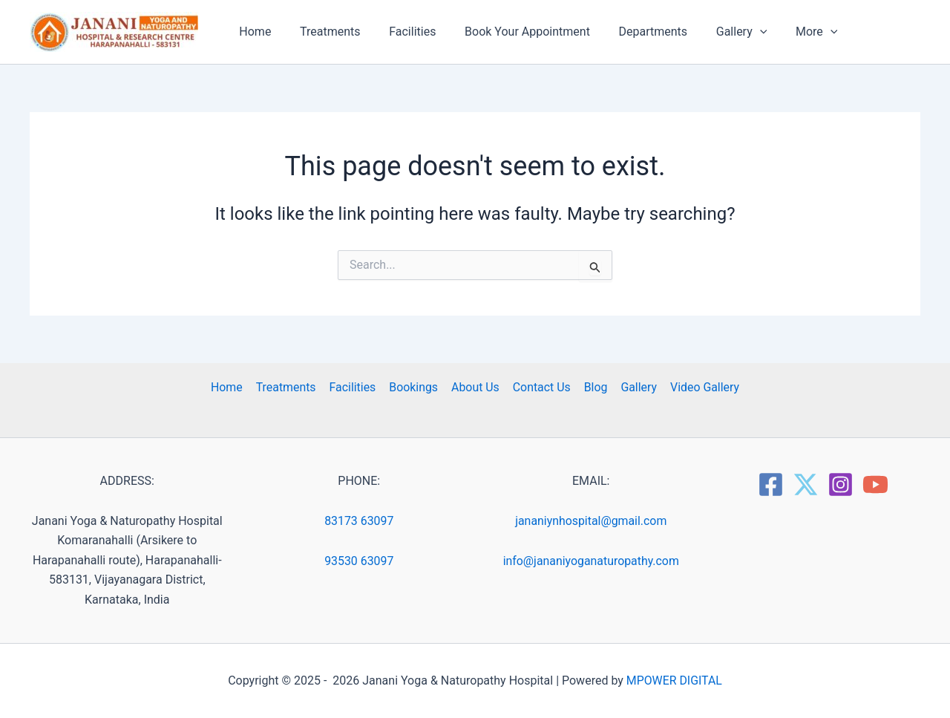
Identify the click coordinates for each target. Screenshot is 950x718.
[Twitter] (806, 484)
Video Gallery (701, 387)
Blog (594, 387)
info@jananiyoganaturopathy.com (591, 561)
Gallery (636, 387)
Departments (631, 32)
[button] (732, 32)
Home (253, 32)
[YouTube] (875, 484)
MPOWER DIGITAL (674, 680)
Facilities (400, 32)
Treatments (322, 32)
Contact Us (540, 387)
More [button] (784, 32)
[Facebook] (771, 484)
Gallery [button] (714, 32)
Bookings (414, 387)
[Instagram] (841, 484)
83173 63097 (359, 521)
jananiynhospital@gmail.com (590, 521)
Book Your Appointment (510, 32)
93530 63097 (359, 561)
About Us (475, 387)
